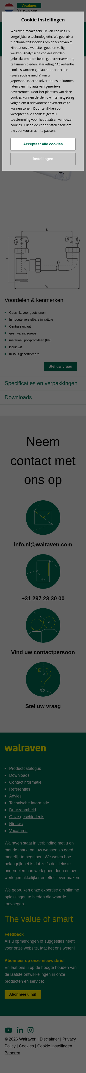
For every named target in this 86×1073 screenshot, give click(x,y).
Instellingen (43, 159)
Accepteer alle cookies (43, 144)
